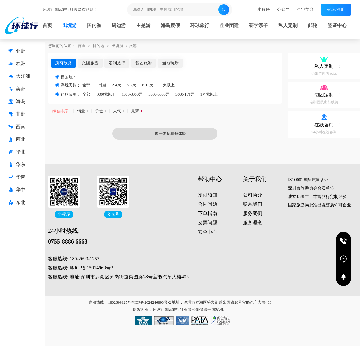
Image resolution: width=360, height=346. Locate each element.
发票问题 (207, 222)
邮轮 (312, 25)
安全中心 (207, 232)
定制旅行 (117, 63)
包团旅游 (143, 63)
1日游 (101, 85)
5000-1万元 (185, 94)
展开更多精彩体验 (151, 134)
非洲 (17, 114)
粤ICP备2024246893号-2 (150, 302)
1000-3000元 (132, 94)
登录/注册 (336, 9)
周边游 (119, 25)
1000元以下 (106, 94)
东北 (17, 202)
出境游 (69, 25)
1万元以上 (209, 94)
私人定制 (288, 25)
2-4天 (116, 85)
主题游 (143, 25)
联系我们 (252, 204)
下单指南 (207, 213)
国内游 (94, 25)
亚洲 (17, 51)
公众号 (283, 9)
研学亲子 (258, 25)
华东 (17, 164)
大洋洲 (19, 76)
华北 (17, 152)
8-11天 (147, 85)
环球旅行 (199, 25)
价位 (99, 111)
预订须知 (207, 194)
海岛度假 (170, 25)
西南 (17, 126)
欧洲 (17, 63)
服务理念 (252, 222)
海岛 (17, 101)
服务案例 (252, 213)
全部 (86, 85)
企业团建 (229, 25)
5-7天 (131, 85)
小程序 (263, 9)
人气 (117, 111)
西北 (17, 139)
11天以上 (167, 85)
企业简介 (305, 9)
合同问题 (207, 204)
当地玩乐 (170, 63)
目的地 (98, 46)
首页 (47, 25)
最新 (135, 111)
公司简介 (252, 194)
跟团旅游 (90, 63)
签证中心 (337, 25)
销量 (81, 111)
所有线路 (63, 63)
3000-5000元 (158, 94)
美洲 (17, 89)
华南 (17, 177)
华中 (17, 190)
